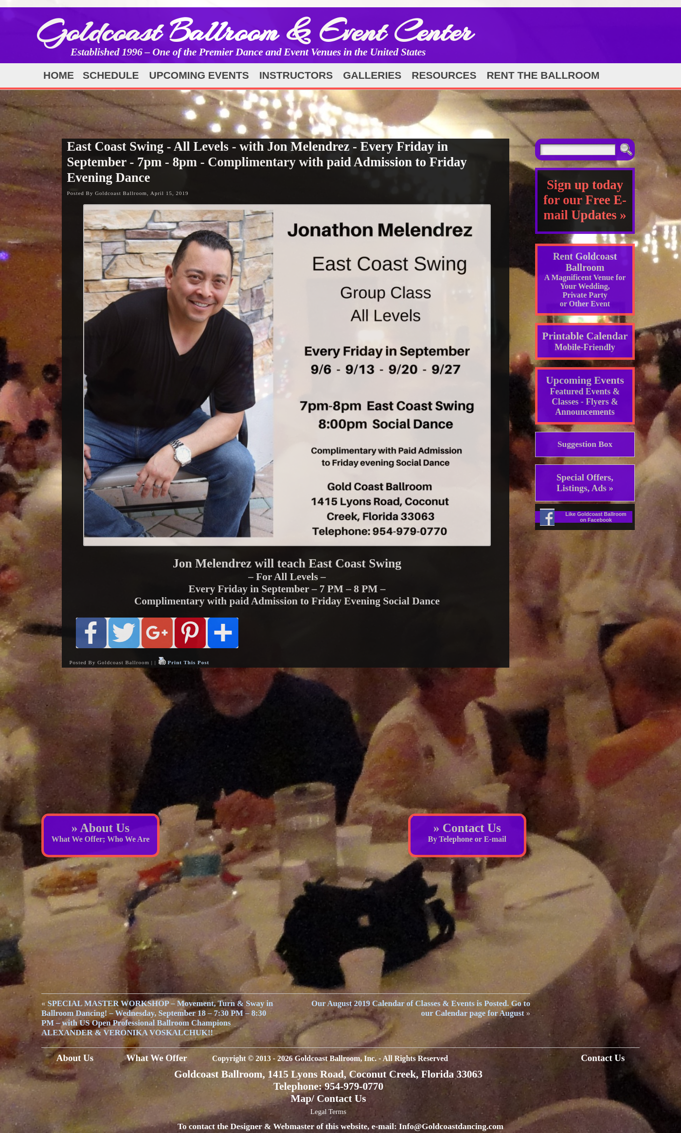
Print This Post (188, 662)
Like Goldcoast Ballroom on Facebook (596, 517)
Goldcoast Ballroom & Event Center (254, 31)
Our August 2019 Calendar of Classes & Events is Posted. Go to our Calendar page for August (420, 1008)
